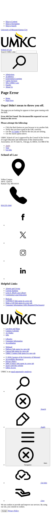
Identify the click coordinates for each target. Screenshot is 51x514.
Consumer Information (14, 341)
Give (25, 501)
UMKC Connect (20, 353)
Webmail (9, 347)
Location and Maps (13, 329)
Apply (8, 146)
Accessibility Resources (14, 359)
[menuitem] (28, 392)
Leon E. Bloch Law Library (16, 293)
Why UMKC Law (12, 83)
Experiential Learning (14, 79)
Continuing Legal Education (16, 295)
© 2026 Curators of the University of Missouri (23, 357)
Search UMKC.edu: (8, 52)
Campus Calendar (12, 331)
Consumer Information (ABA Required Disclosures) (25, 305)
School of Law (6, 50)
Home (8, 98)
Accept (4, 511)
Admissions (10, 74)
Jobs (7, 335)
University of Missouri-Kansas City (14, 30)
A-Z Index (15, 132)
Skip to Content (11, 22)
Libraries (9, 339)
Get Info (9, 150)
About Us (9, 87)
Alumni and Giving (13, 289)
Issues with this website (14, 366)
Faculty (8, 85)
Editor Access (11, 368)
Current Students (12, 291)
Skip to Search (11, 26)
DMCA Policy (20, 364)
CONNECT (19, 301)
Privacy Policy (11, 361)
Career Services (11, 81)
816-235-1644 (6, 205)
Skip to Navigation (13, 24)
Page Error (10, 100)
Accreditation (11, 343)
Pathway (18, 349)
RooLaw (9, 299)
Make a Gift (19, 303)
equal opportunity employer (21, 372)
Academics (10, 77)
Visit (7, 148)
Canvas (17, 351)
